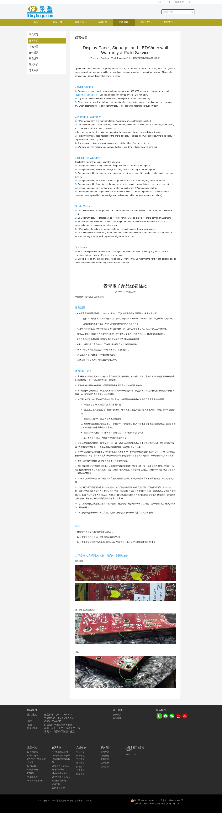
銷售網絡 (105, 759)
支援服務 (81, 747)
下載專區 (33, 46)
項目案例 (102, 22)
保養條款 (33, 40)
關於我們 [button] (146, 22)
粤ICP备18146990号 (173, 800)
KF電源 (30, 773)
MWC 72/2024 (132, 754)
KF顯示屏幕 (32, 755)
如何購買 (33, 52)
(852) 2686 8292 (64, 714)
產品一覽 (32, 747)
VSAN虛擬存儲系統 (61, 777)
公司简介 (105, 752)
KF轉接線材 (32, 769)
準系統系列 (32, 777)
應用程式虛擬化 (59, 780)
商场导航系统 (58, 769)
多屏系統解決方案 (60, 752)
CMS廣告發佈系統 (60, 766)
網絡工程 (56, 784)
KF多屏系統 (32, 752)
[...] (176, 12)
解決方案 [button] (80, 22)
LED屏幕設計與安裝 (61, 755)
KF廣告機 (31, 766)
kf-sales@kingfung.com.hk (58, 724)
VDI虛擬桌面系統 (60, 773)
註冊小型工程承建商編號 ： (135, 748)
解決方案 (56, 747)
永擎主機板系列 (34, 780)
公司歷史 (105, 755)
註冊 (169, 2)
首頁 (36, 22)
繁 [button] (190, 2)
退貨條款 (33, 64)
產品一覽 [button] (58, 22)
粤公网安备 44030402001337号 (148, 800)
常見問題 (33, 34)
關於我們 (105, 747)
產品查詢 (168, 22)
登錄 (159, 2)
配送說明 (33, 58)
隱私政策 (33, 70)
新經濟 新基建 (58, 788)
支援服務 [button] (124, 22)
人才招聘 (105, 763)
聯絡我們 (105, 766)
